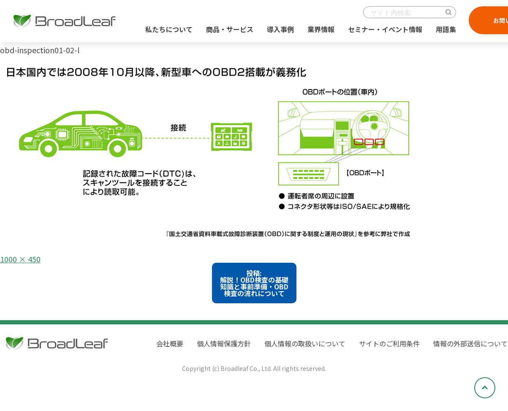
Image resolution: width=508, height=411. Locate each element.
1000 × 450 (20, 258)
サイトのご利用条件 (389, 343)
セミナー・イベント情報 (385, 29)
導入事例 (280, 29)
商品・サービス (229, 29)
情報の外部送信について (470, 343)
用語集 (446, 29)
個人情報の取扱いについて (304, 343)
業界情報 (320, 29)
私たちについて (169, 29)
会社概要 (169, 343)
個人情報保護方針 (224, 343)
